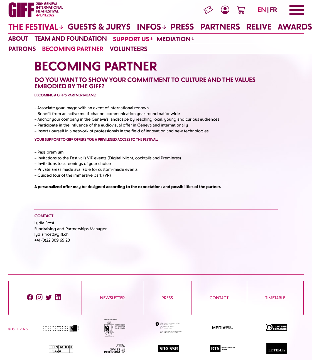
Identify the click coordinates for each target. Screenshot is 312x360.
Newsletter (112, 297)
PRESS (167, 297)
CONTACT (219, 297)
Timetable (275, 297)
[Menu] (296, 10)
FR (273, 9)
